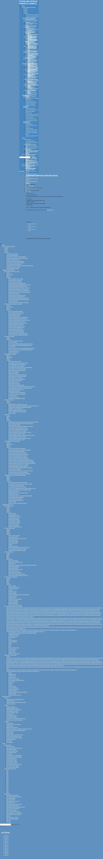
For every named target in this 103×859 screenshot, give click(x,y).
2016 (7, 780)
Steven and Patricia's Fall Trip (14, 695)
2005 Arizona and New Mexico (12, 811)
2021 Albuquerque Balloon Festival (13, 796)
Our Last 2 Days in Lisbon (13, 535)
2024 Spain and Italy (30, 140)
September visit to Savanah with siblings (14, 699)
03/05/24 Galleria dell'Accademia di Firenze (17, 286)
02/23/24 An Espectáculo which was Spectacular (18, 299)
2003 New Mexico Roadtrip (12, 818)
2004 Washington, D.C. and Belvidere (14, 813)
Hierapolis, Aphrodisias (13, 568)
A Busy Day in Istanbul (13, 636)
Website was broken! (30, 108)
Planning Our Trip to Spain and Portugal (16, 550)
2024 (7, 853)
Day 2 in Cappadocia (12, 687)
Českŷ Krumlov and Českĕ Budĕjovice (16, 680)
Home (23, 5)
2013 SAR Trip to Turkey (11, 761)
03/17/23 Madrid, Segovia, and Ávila (16, 312)
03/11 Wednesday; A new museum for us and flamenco (20, 367)
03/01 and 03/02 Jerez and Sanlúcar (16, 497)
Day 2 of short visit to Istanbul (14, 572)
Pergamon (10, 683)
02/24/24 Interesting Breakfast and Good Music (18, 298)
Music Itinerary (29, 39)
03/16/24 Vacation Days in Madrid (15, 278)
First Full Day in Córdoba (13, 523)
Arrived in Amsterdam (13, 603)
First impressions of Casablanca (15, 599)
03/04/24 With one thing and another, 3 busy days (19, 287)
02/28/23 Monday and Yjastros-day (16, 324)
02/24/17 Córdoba (12, 501)
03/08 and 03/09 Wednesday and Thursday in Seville (19, 489)
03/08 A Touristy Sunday (13, 371)
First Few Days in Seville (13, 518)
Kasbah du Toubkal (12, 591)
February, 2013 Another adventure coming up (18, 575)
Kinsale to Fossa (31, 90)
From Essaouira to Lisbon (13, 587)
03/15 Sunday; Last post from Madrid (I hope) (32, 48)
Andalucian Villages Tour (13, 515)
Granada (10, 544)
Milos (9, 646)
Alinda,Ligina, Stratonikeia (13, 566)
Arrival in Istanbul (12, 693)
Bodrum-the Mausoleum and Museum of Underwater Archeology (22, 565)
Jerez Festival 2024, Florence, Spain (11, 271)
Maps (27, 49)
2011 (7, 787)
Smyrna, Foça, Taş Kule (13, 571)
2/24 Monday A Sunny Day (14, 391)
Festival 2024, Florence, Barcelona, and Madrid (18, 302)
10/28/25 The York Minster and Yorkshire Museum (17, 258)
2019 (7, 776)
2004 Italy (8, 816)
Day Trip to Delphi (12, 649)
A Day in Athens (11, 650)
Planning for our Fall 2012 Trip (14, 605)
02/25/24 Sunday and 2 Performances (16, 296)
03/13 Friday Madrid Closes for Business (17, 364)
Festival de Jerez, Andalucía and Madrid (16, 398)
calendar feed (50, 210)
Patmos (10, 644)
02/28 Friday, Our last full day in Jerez (16, 385)
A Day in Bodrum (12, 686)
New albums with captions (32, 129)
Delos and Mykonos (12, 641)
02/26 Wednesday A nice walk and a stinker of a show (19, 388)
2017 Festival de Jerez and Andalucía (14, 757)
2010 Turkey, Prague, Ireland (10, 655)
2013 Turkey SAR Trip (8, 551)
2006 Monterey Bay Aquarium (12, 805)
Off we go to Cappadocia (13, 689)
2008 (7, 792)
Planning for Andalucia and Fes (15, 526)
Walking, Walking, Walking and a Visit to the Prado (19, 547)
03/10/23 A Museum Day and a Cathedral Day (18, 317)
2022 (27, 147)
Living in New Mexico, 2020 (32, 115)
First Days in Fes (31, 59)
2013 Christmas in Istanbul (12, 762)
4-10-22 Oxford (11, 346)
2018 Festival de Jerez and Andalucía (12, 441)
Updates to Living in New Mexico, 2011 (14, 734)
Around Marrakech (12, 593)
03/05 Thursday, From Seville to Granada (17, 376)
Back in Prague (11, 681)
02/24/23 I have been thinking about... (16, 327)
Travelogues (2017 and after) (28, 18)
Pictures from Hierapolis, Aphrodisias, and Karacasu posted (32, 133)
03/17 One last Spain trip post (14, 361)
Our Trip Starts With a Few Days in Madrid (17, 548)
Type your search (15, 824)
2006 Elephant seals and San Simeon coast (15, 807)
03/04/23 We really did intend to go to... (16, 321)
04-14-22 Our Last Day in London (15, 340)
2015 (7, 782)
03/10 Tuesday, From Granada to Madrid (17, 368)
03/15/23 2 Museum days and (14, 314)
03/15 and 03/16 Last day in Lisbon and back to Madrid (20, 484)
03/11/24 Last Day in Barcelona (15, 281)
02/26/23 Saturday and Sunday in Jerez (16, 326)
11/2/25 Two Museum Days (32, 16)
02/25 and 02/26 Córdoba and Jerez (16, 500)
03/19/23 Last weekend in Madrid (15, 311)
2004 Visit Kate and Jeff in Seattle (13, 814)
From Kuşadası (9, 742)
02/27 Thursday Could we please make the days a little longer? (21, 386)
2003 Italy (8, 820)
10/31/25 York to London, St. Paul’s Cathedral (16, 256)
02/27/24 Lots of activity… (14, 293)
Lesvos (9, 639)
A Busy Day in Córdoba (13, 541)
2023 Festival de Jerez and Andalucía (14, 748)
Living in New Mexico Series (30, 144)
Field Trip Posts (9, 559)
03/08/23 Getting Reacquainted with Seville (17, 318)
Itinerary (25, 10)
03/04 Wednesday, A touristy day (15, 377)
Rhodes (10, 643)
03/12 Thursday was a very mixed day (16, 366)
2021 (7, 773)
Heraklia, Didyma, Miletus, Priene (15, 562)
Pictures (25, 11)
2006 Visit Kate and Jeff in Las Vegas (14, 804)
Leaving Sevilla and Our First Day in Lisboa (17, 538)
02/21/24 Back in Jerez (13, 301)
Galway (29, 86)
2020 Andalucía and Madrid (32, 146)
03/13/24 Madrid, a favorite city (15, 280)
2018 (7, 777)
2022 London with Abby (29, 32)
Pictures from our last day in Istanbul (14, 737)
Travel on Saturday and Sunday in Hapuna (17, 411)
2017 (7, 779)
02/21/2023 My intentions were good (16, 330)
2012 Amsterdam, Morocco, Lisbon (14, 764)
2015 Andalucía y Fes (8, 506)
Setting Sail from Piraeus (13, 647)
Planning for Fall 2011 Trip (14, 653)
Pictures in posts (9, 731)
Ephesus (10, 684)
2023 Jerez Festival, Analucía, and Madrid (13, 304)
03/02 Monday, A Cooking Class (15, 380)
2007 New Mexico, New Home (12, 801)
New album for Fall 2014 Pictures (13, 724)
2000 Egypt (8, 821)
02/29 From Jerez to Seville (14, 383)
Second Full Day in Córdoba (14, 522)
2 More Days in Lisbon (33, 66)
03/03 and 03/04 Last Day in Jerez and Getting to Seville (20, 495)
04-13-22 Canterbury (32, 39)
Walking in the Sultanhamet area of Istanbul (17, 692)
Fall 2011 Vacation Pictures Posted (13, 736)
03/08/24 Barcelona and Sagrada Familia (17, 283)
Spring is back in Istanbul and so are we (16, 574)
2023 (27, 145)
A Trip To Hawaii (12, 413)
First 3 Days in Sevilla (12, 543)
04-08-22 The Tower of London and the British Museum (20, 349)
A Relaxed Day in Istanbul (13, 634)
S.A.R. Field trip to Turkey (31, 120)
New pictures (9, 740)
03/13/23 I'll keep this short (14, 315)
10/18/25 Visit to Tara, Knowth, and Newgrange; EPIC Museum (19, 265)
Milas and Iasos (11, 563)
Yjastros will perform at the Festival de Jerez (17, 333)
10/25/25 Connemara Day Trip (12, 259)
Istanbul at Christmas (30, 105)
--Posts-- (6, 697)
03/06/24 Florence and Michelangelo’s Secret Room (19, 284)
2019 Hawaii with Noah (29, 41)
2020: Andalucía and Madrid (30, 36)
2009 (7, 790)
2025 (7, 855)
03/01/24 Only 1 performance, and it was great (18, 289)
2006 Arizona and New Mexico (12, 808)
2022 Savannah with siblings (32, 150)
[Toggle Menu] (19, 4)
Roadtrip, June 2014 (30, 101)
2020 (7, 774)
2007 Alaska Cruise (10, 802)
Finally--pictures (29, 123)
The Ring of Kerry (32, 89)
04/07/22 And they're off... (13, 351)
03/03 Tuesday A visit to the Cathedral (16, 379)
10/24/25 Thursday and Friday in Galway (14, 261)
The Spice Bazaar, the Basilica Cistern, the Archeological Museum (33, 83)
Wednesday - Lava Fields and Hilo (15, 408)
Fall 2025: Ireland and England (29, 7)
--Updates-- (27, 122)
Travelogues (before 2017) (7, 504)
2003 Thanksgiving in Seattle (12, 817)
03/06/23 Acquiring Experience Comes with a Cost (19, 320)
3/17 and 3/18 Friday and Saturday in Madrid (17, 482)
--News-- (26, 106)
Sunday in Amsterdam (13, 600)
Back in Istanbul (11, 637)
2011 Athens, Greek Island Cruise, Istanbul (13, 606)
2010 (7, 789)
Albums (23, 138)
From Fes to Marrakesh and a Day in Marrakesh (18, 594)
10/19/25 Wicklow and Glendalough (13, 264)
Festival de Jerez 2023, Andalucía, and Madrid (18, 335)
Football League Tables (31, 118)
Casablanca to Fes (12, 597)
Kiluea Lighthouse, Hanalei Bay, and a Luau (32, 47)
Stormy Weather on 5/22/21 (32, 114)
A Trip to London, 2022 (13, 352)
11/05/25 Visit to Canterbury (32, 14)
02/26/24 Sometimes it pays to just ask (16, 295)
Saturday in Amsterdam (13, 602)
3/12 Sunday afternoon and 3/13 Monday (17, 486)
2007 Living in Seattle (30, 154)
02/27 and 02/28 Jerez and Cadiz (15, 498)
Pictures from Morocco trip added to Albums (15, 730)
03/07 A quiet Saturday (13, 373)
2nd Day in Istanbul (12, 690)
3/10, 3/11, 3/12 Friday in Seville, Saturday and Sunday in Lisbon (22, 488)
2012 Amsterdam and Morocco (11, 576)
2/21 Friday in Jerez (12, 395)
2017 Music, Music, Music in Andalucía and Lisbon (14, 475)
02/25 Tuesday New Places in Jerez (15, 389)
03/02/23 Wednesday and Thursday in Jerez (17, 323)
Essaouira (10, 590)
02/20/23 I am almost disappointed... (16, 332)
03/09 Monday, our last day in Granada (16, 370)
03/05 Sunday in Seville (13, 494)
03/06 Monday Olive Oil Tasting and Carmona (18, 492)
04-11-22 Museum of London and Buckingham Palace (20, 345)
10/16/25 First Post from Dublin (13, 267)
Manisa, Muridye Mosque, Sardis (15, 569)
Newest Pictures (9, 733)
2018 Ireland (26, 46)
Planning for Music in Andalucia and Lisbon (17, 503)
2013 (7, 785)
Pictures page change (11, 739)
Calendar (26, 8)
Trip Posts (26, 13)
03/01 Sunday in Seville (13, 382)
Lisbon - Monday (31, 75)
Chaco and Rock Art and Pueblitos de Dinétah (16, 702)
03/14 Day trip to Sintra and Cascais (16, 485)
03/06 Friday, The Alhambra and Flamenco (17, 374)
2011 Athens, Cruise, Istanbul (12, 765)
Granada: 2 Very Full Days (13, 519)
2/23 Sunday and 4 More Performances (16, 392)
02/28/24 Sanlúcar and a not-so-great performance (19, 292)
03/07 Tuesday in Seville (13, 491)
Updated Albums (29, 128)
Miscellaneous (27, 149)
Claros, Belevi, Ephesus (33, 70)
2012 (7, 786)
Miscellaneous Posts (26, 95)
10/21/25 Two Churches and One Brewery (15, 262)
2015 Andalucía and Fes (11, 758)
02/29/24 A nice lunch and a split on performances (19, 290)
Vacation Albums (27, 139)
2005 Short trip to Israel (31, 174)
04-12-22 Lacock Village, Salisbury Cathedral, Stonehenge (33, 42)
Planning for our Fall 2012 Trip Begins (14, 720)
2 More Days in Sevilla (13, 540)
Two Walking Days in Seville (14, 516)
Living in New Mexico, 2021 (32, 109)
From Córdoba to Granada (14, 520)
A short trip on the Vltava (13, 678)
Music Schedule (29, 23)
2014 (7, 783)
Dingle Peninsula (31, 87)
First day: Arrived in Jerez (13, 397)
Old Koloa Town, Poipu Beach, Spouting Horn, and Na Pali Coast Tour (33, 52)
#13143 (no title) (29, 117)
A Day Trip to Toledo (12, 546)
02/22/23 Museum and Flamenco (15, 329)
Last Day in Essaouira (33, 79)
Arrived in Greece (12, 652)
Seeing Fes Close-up (12, 596)
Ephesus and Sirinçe (12, 640)
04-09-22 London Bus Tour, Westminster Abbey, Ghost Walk (21, 348)
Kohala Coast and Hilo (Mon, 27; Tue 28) (17, 410)
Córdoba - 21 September (13, 525)
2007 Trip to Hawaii (30, 156)
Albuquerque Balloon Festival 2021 (13, 709)
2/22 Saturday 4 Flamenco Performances (17, 394)
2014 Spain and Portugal (31, 158)
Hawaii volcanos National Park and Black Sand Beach (19, 407)
